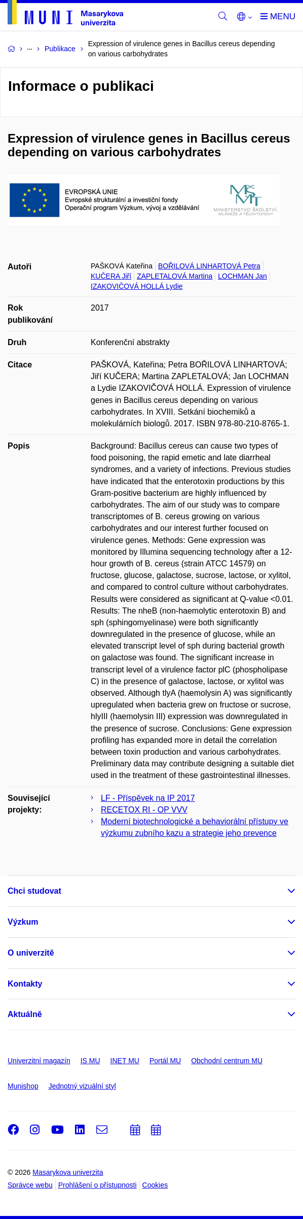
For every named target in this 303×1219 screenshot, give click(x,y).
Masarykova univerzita (67, 1172)
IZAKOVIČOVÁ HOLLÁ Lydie (137, 286)
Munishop (23, 1086)
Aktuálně (25, 1014)
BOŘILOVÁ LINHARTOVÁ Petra (209, 266)
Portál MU (165, 1061)
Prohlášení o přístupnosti (97, 1185)
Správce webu (30, 1185)
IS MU (90, 1061)
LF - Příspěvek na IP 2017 (148, 798)
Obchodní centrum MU (226, 1061)
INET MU (124, 1061)
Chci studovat (34, 891)
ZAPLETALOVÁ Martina (174, 276)
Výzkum (23, 922)
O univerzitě (31, 953)
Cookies (155, 1185)
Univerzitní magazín (39, 1061)
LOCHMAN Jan (242, 276)
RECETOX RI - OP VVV (144, 809)
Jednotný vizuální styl (82, 1086)
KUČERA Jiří (111, 276)
